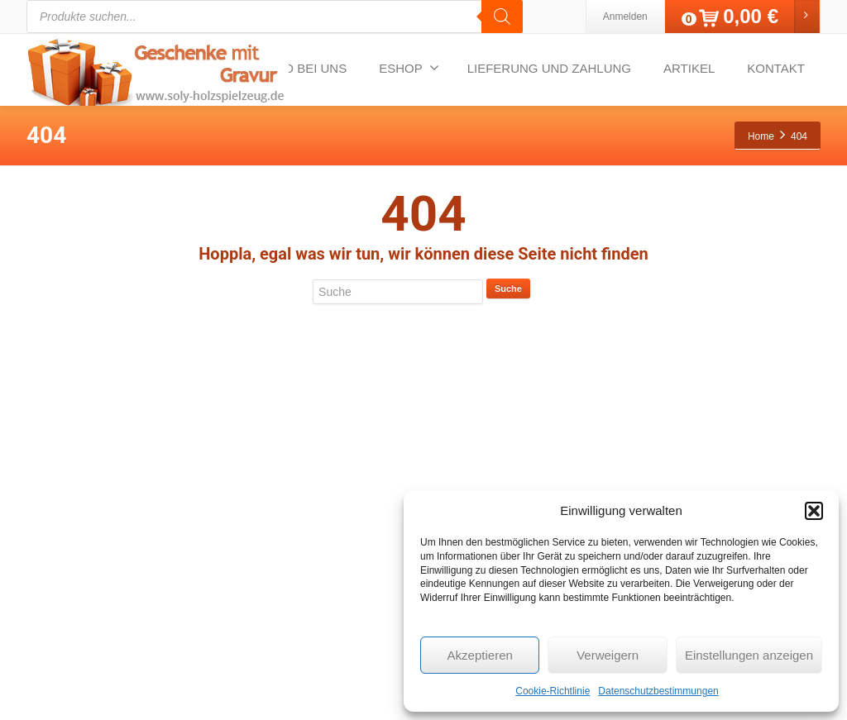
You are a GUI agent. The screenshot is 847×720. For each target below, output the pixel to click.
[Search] (502, 16)
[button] (814, 511)
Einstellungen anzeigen (749, 655)
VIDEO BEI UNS (301, 68)
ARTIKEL (689, 68)
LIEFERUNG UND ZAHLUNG (549, 68)
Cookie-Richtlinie (552, 691)
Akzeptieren (480, 655)
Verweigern (608, 655)
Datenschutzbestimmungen (658, 691)
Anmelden (625, 16)
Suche (508, 288)
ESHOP (409, 67)
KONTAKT (776, 68)
